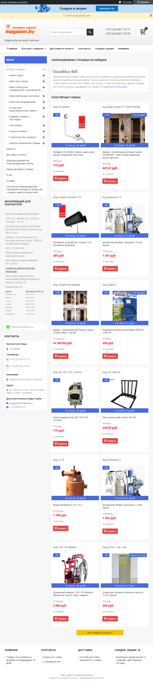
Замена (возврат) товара (19, 169)
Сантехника (15, 125)
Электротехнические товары (24, 143)
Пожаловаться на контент (92, 678)
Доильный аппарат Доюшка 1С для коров (122, 506)
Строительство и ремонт (22, 137)
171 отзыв (127, 2)
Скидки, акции (104, 48)
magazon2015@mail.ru (21, 403)
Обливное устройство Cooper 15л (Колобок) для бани (72, 243)
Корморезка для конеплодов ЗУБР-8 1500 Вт (123, 331)
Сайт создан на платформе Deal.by (76, 675)
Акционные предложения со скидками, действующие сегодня (131, 660)
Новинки (123, 48)
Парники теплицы (115, 86)
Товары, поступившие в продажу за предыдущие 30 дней (20, 660)
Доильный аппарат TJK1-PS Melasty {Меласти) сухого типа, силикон (73, 593)
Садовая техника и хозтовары (19, 118)
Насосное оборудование (22, 101)
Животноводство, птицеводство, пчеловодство (25, 88)
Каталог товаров (32, 48)
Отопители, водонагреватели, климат (23, 109)
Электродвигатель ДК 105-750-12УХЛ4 (71, 418)
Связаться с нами (52, 657)
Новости (10, 148)
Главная (12, 48)
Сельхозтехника (18, 131)
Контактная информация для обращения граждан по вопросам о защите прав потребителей (24, 189)
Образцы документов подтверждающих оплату (19, 162)
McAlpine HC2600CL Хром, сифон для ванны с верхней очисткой (73, 153)
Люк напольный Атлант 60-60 (119, 417)
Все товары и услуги (98, 632)
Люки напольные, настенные (24, 95)
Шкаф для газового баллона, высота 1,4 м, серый (122, 593)
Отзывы (10, 180)
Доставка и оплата (62, 48)
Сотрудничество (52, 661)
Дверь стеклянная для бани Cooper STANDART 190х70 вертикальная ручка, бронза (122, 154)
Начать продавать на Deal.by (14, 2)
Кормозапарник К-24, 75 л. (68, 504)
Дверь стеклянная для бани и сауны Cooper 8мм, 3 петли (73, 331)
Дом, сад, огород (18, 81)
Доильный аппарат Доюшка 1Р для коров (122, 243)
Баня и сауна (16, 75)
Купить (62, 178)
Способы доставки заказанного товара (90, 658)
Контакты (84, 48)
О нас (9, 174)
